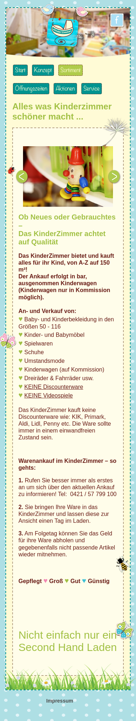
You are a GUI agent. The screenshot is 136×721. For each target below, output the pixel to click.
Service (91, 88)
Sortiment (70, 70)
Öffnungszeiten (31, 88)
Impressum (59, 701)
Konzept (43, 70)
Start (20, 70)
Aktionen (65, 88)
